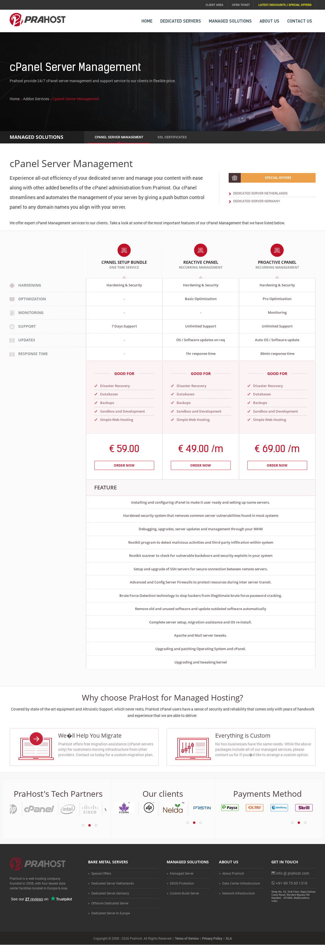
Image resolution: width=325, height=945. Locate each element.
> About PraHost (231, 873)
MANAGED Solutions (230, 21)
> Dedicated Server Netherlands (111, 883)
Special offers (278, 177)
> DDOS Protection (180, 883)
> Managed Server (180, 873)
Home (15, 99)
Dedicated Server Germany (256, 201)
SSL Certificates (172, 137)
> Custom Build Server (183, 893)
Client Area (214, 5)
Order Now (124, 465)
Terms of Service (187, 938)
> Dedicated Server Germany (108, 893)
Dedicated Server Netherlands (260, 193)
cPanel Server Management (119, 137)
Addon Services (36, 99)
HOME (146, 21)
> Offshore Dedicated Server (108, 903)
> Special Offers (99, 873)
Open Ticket (241, 5)
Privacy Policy (212, 938)
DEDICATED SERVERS (180, 21)
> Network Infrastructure (237, 893)
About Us (269, 21)
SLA (229, 938)
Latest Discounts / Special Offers (285, 5)
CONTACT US (299, 21)
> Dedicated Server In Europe (109, 913)
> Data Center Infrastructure (239, 883)
